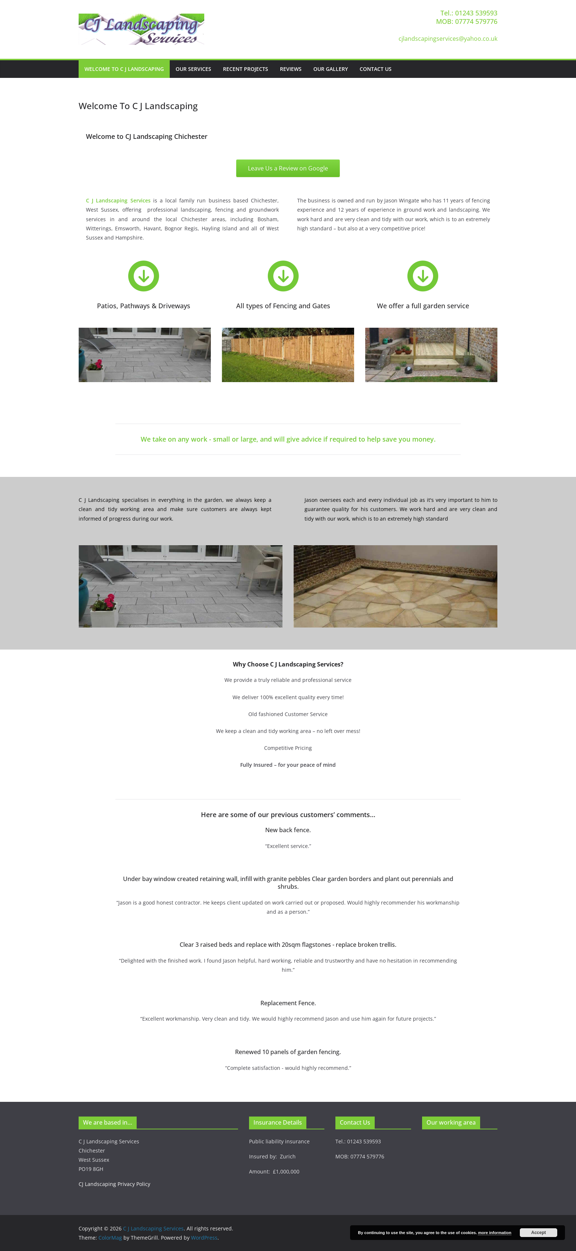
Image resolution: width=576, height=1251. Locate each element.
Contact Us (376, 68)
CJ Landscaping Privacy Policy (114, 1183)
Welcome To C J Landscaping (124, 68)
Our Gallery (330, 68)
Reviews (291, 68)
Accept (538, 1232)
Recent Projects (245, 68)
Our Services (193, 68)
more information (494, 1232)
